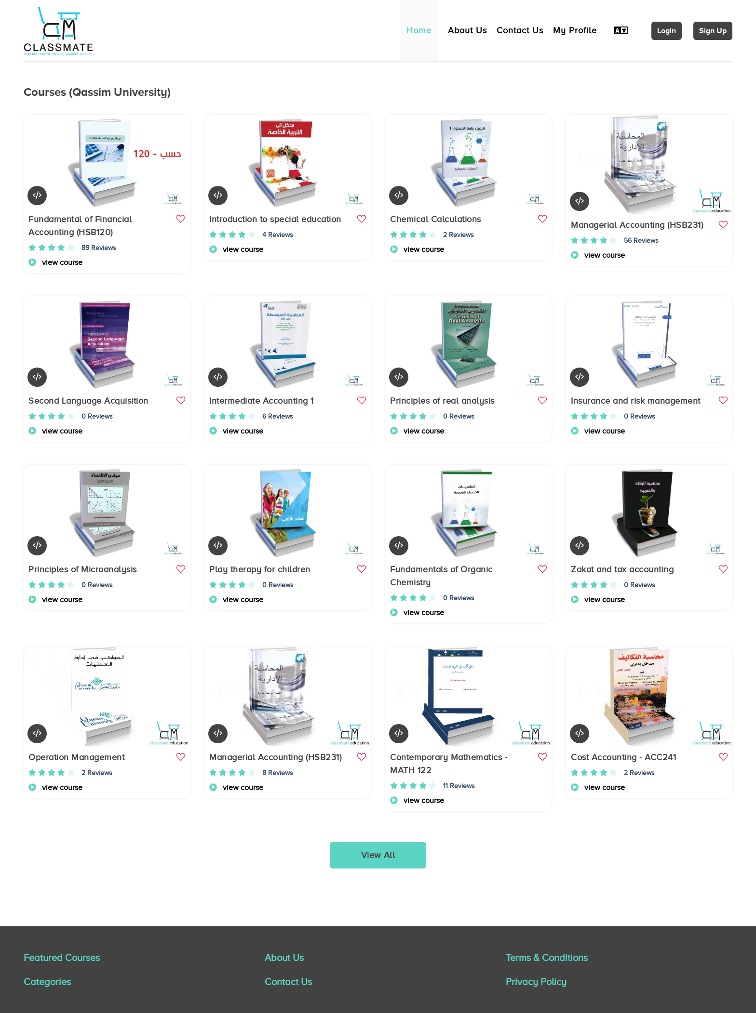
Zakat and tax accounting (622, 569)
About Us (467, 30)
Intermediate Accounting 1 (261, 401)
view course (55, 262)
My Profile (575, 30)
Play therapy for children (259, 569)
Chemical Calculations (435, 219)
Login (666, 30)
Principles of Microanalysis (82, 569)
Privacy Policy (536, 981)
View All (378, 855)
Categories (47, 981)
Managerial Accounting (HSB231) (637, 225)
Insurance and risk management (636, 401)
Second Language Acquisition (88, 401)
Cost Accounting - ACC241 (623, 757)
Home (419, 30)
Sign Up (713, 30)
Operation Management (76, 757)
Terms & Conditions (547, 957)
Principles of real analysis (442, 401)
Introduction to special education (275, 219)
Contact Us (520, 30)
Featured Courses (62, 957)
